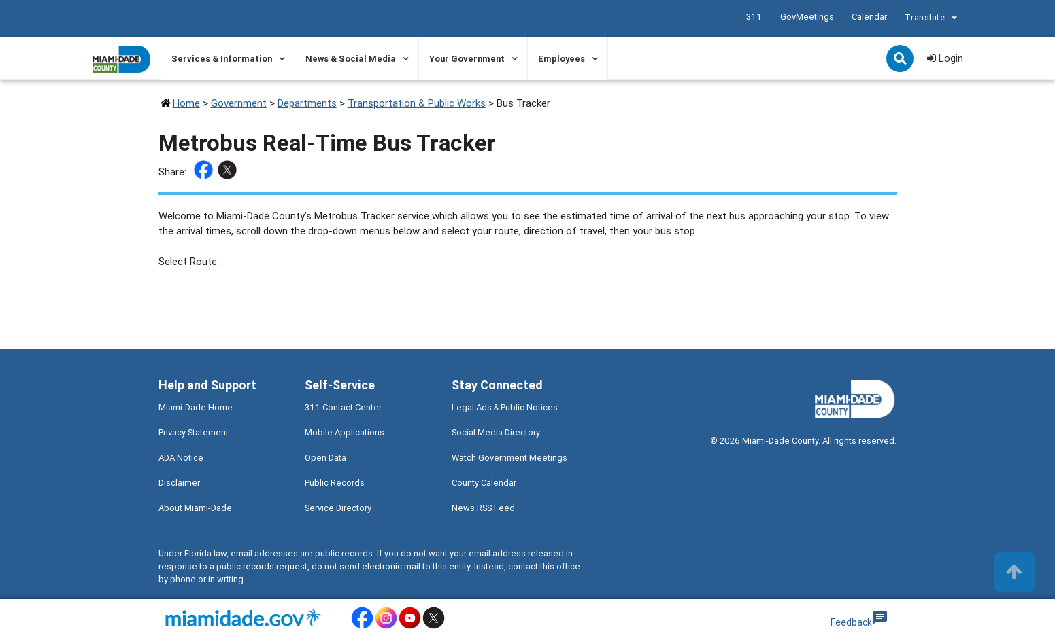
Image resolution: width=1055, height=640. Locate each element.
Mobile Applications (344, 432)
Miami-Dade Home (195, 407)
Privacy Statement (193, 432)
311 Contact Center (343, 407)
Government (239, 102)
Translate (932, 19)
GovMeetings (806, 16)
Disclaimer (179, 482)
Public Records (335, 482)
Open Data (325, 457)
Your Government (467, 59)
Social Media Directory (496, 432)
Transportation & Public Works (417, 102)
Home (186, 102)
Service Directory (338, 508)
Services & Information (221, 59)
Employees (561, 59)
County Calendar (484, 482)
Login (945, 58)
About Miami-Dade (195, 508)
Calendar (868, 16)
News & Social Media (350, 59)
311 (753, 16)
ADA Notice (180, 457)
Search (901, 60)
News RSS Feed (483, 508)
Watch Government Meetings (509, 457)
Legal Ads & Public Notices (505, 407)
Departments (307, 102)
